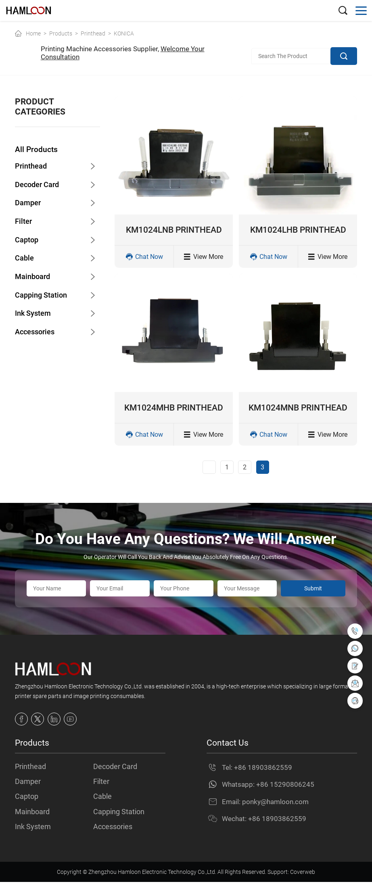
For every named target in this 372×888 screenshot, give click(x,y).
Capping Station (42, 295)
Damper (28, 203)
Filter (23, 222)
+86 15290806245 (285, 789)
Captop (27, 240)
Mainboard (33, 277)
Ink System (34, 314)
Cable (24, 258)
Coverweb (302, 878)
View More (203, 258)
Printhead (93, 33)
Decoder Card (38, 185)
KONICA (124, 33)
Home (33, 33)
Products (60, 33)
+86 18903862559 (263, 772)
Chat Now (144, 258)
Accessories (36, 332)
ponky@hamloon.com (275, 807)
